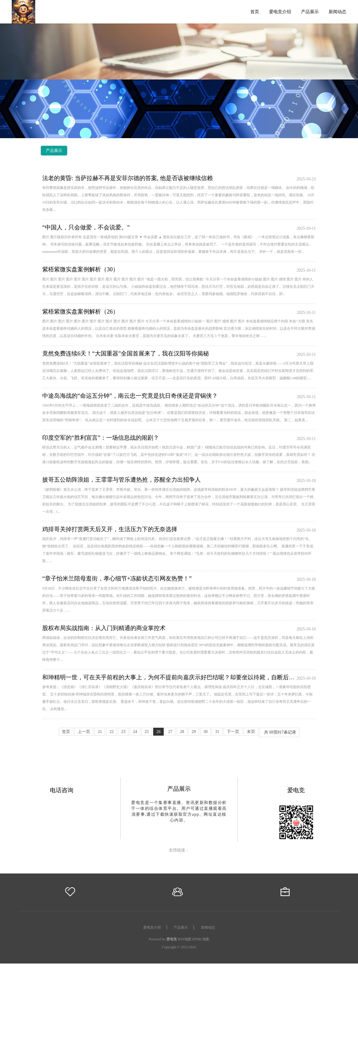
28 (182, 731)
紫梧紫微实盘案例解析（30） (80, 269)
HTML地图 (200, 939)
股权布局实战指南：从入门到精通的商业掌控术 (104, 628)
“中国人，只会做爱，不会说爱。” (86, 227)
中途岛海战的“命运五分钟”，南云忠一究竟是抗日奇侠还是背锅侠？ (130, 395)
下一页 (233, 731)
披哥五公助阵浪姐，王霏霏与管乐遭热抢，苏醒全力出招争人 (121, 479)
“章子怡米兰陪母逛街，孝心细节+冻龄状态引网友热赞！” (117, 578)
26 (158, 731)
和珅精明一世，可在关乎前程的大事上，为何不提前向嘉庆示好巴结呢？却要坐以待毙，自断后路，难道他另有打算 (192, 677)
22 (111, 731)
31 (217, 731)
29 (194, 731)
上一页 (84, 731)
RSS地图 (184, 939)
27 (170, 731)
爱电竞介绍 (280, 11)
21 (100, 731)
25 (147, 731)
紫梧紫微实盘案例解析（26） (80, 311)
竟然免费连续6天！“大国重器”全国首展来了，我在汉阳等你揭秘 (125, 353)
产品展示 (310, 11)
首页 (254, 11)
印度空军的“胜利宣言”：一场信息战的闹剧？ (100, 437)
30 (205, 731)
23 (123, 731)
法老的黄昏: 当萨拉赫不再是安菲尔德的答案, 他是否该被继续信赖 (127, 178)
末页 (251, 731)
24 (135, 731)
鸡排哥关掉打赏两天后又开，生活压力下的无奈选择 (109, 529)
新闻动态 (337, 11)
